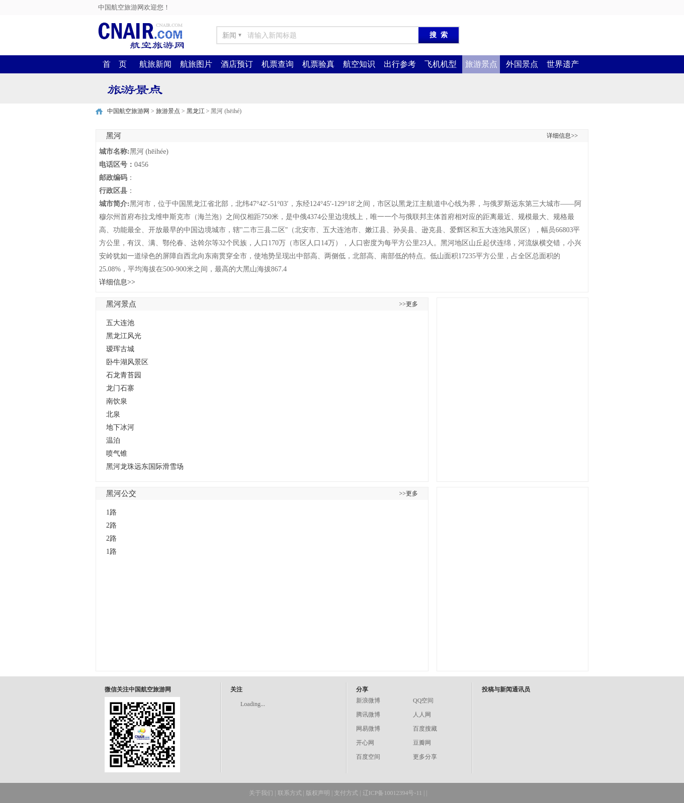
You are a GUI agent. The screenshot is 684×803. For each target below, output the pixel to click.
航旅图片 (196, 64)
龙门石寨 (120, 388)
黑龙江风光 (123, 336)
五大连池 (120, 323)
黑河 (113, 136)
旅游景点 (481, 64)
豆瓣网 (422, 742)
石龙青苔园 (123, 375)
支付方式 (346, 792)
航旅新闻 (155, 64)
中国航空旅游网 (128, 111)
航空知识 (359, 64)
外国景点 (522, 64)
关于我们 (261, 792)
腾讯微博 (368, 714)
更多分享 (425, 756)
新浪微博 (368, 700)
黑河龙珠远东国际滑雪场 (145, 466)
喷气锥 (116, 453)
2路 (111, 525)
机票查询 (278, 64)
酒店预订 (237, 64)
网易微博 (368, 728)
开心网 (365, 742)
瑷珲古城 (120, 349)
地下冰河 (120, 427)
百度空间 (368, 756)
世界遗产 (563, 64)
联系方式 (290, 792)
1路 (111, 512)
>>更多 (408, 304)
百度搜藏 (425, 728)
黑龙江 (196, 111)
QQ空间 (423, 700)
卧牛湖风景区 (127, 362)
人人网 (422, 714)
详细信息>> (562, 135)
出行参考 (400, 64)
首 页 (115, 64)
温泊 (113, 440)
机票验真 (318, 64)
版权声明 (318, 792)
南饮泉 (116, 401)
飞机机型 (440, 64)
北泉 (113, 414)
